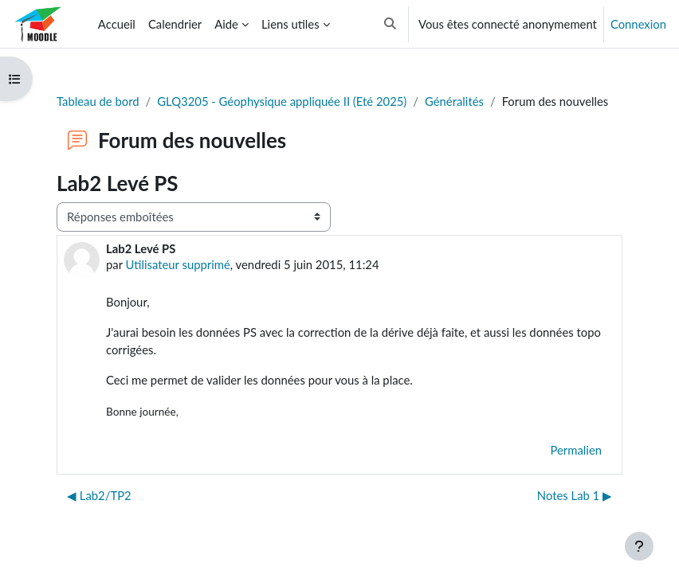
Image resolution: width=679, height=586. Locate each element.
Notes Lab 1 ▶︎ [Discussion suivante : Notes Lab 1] (574, 495)
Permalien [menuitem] (576, 450)
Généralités (454, 101)
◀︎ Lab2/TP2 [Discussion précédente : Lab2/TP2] (99, 495)
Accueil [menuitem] (116, 24)
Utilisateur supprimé (178, 264)
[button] (390, 24)
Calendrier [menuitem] (175, 24)
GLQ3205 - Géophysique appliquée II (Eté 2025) (281, 101)
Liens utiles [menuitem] (290, 24)
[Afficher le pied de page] (639, 546)
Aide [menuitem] (226, 24)
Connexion (638, 24)
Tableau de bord (98, 101)
